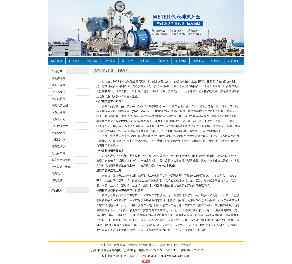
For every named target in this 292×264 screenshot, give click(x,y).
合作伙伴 (162, 60)
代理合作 (172, 244)
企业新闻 (180, 60)
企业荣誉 (109, 60)
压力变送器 (58, 112)
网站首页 (56, 60)
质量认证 (132, 244)
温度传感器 (58, 78)
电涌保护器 (58, 98)
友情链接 (146, 244)
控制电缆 (57, 180)
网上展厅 (215, 60)
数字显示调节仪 (61, 159)
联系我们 (233, 60)
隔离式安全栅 (60, 105)
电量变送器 (58, 132)
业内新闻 (122, 70)
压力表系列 (58, 119)
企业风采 (74, 60)
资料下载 (198, 60)
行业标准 (145, 60)
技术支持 (127, 60)
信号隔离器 (58, 91)
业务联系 (185, 244)
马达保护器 (58, 153)
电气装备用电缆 (61, 166)
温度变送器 (58, 85)
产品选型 (92, 60)
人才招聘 (159, 244)
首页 (110, 70)
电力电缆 (57, 173)
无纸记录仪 (58, 139)
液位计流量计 (60, 125)
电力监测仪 (58, 146)
